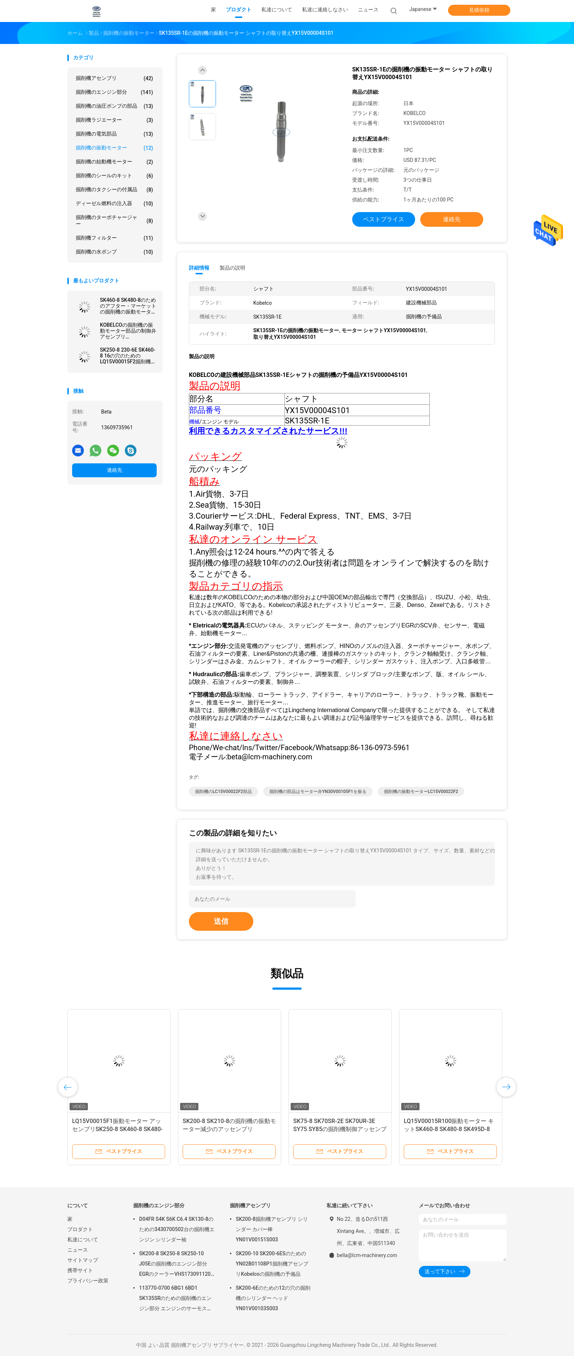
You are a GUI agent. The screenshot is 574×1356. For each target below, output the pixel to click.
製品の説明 (232, 268)
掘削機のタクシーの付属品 (114, 189)
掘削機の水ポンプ (114, 252)
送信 (221, 921)
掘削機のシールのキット (114, 175)
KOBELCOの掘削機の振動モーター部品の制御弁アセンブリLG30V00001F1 (128, 331)
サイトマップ (82, 1260)
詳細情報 (199, 268)
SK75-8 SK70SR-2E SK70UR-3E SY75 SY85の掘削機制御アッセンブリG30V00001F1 (340, 1129)
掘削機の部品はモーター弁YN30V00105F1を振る (317, 791)
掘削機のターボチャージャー (114, 220)
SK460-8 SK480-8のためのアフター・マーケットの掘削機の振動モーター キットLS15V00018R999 (128, 306)
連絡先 (114, 470)
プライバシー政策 (87, 1280)
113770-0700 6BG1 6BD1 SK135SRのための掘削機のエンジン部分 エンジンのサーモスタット (175, 1299)
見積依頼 (479, 10)
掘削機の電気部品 (114, 134)
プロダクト (80, 1229)
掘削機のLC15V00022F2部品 (223, 791)
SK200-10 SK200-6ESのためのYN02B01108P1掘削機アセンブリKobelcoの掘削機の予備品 (272, 1264)
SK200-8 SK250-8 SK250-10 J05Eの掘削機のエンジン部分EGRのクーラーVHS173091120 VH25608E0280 (174, 1265)
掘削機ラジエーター (114, 120)
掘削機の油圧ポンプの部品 (114, 106)
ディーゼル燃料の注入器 (114, 203)
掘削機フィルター (114, 238)
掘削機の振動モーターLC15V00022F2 (421, 791)
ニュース (77, 1250)
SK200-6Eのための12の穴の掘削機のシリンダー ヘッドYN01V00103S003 (273, 1298)
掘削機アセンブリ (114, 78)
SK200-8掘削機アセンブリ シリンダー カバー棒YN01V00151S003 (272, 1229)
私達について (82, 1239)
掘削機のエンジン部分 (114, 92)
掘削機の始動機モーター (114, 162)
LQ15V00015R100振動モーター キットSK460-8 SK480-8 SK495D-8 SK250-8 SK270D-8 (449, 1129)
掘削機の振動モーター (114, 148)
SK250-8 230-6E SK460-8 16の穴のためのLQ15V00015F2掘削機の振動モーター (128, 355)
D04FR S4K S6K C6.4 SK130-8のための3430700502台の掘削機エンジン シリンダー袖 (177, 1229)
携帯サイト (80, 1270)
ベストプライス (383, 219)
